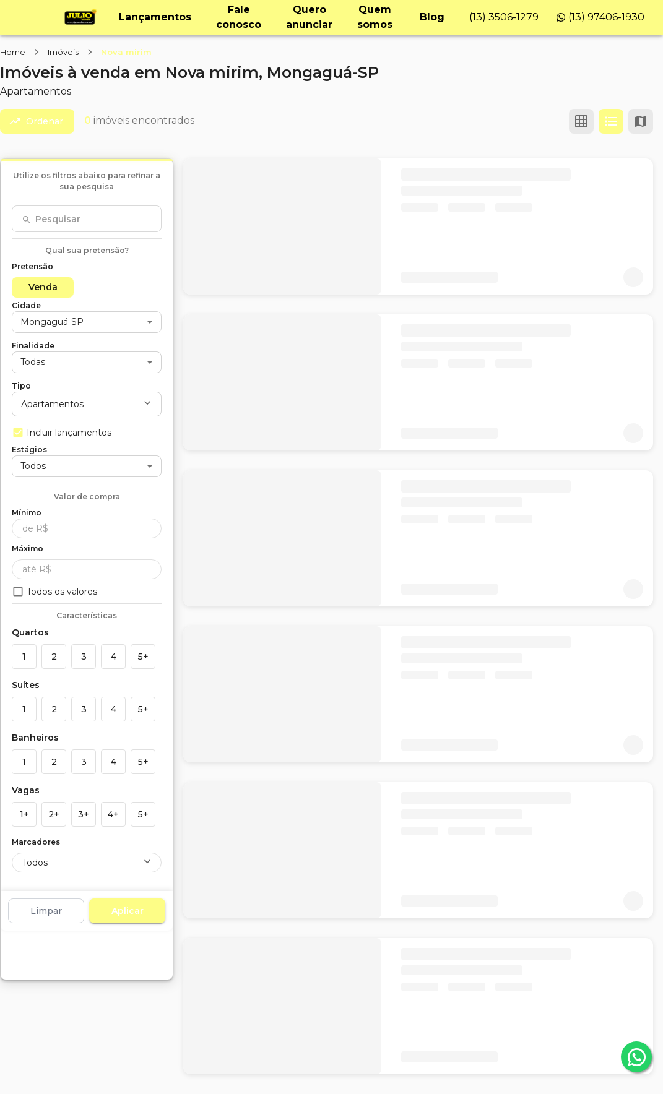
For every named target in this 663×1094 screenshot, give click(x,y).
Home (12, 52)
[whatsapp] (636, 1056)
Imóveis (63, 52)
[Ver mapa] (640, 121)
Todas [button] (32, 362)
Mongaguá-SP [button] (52, 321)
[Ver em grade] (581, 121)
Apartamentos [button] (52, 404)
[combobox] (87, 219)
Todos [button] (33, 466)
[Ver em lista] (611, 121)
